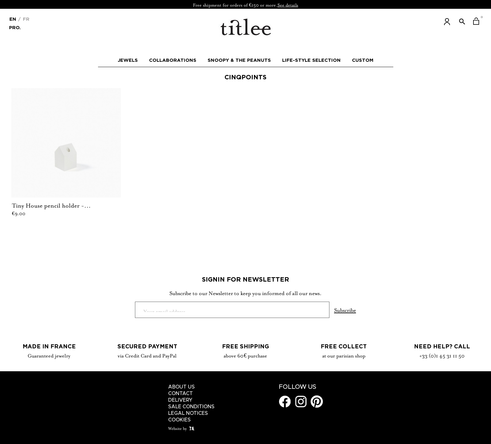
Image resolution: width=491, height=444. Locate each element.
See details (287, 4)
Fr (25, 19)
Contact (180, 393)
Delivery (180, 400)
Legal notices (188, 413)
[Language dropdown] (12, 18)
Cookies (179, 419)
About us (181, 386)
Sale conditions (191, 406)
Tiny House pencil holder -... (51, 205)
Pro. (15, 27)
